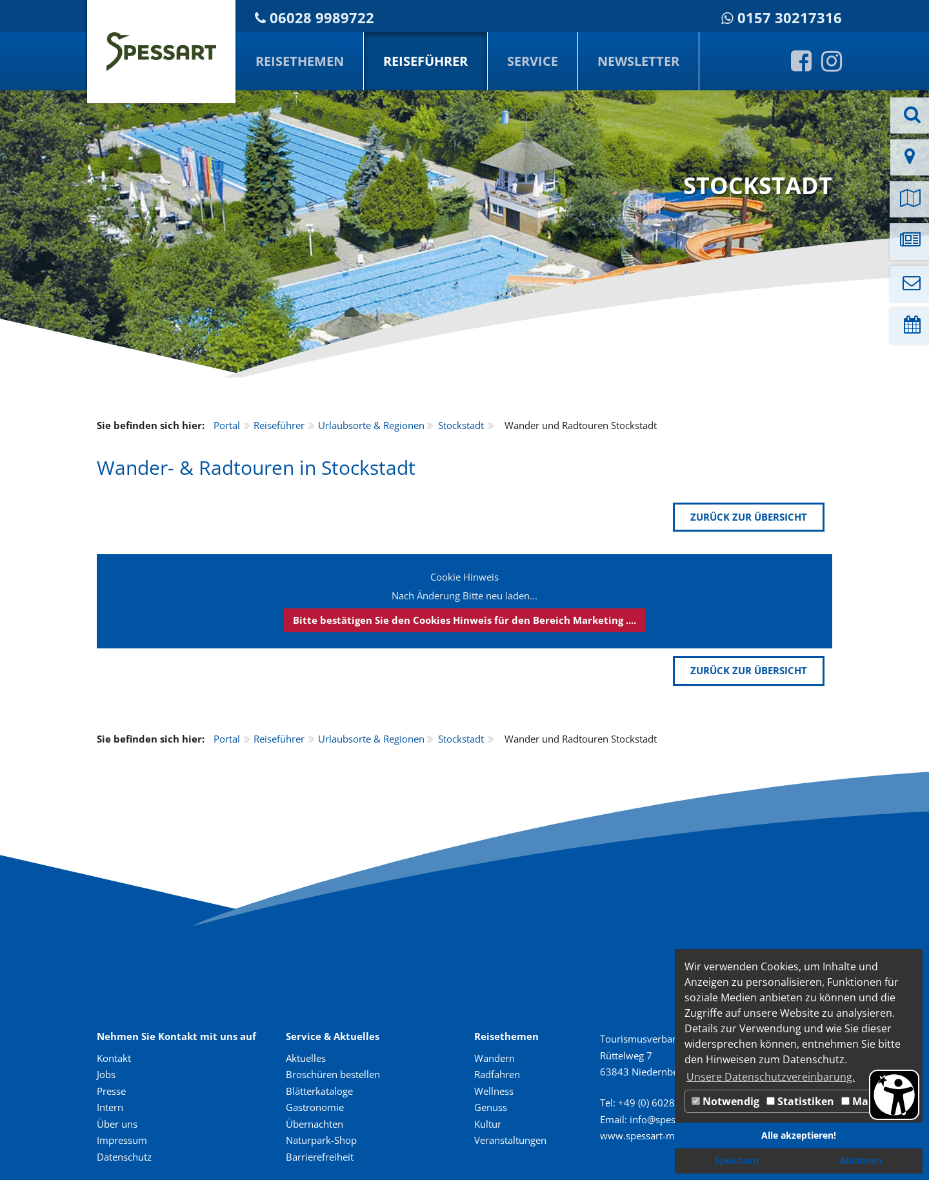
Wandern (494, 1058)
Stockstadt (461, 425)
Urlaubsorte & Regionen (371, 425)
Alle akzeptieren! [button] (798, 1135)
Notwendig (725, 1101)
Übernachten (314, 1123)
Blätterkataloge (319, 1091)
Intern (110, 1107)
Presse (111, 1091)
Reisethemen (299, 61)
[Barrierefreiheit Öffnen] (894, 1095)
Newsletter (638, 61)
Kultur (487, 1123)
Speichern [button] (737, 1160)
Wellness (494, 1091)
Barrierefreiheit (320, 1156)
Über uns (117, 1123)
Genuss (490, 1107)
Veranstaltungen (510, 1140)
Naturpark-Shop (321, 1140)
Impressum (122, 1140)
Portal (227, 425)
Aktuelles (306, 1058)
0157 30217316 (789, 17)
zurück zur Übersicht (748, 516)
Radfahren (497, 1074)
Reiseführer (425, 61)
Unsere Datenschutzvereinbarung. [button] (770, 1077)
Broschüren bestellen (333, 1074)
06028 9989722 (322, 17)
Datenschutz (124, 1156)
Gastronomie (315, 1107)
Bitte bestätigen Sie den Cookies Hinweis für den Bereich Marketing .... (464, 620)
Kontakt (114, 1058)
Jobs (106, 1074)
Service (532, 61)
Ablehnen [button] (860, 1160)
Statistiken (800, 1101)
